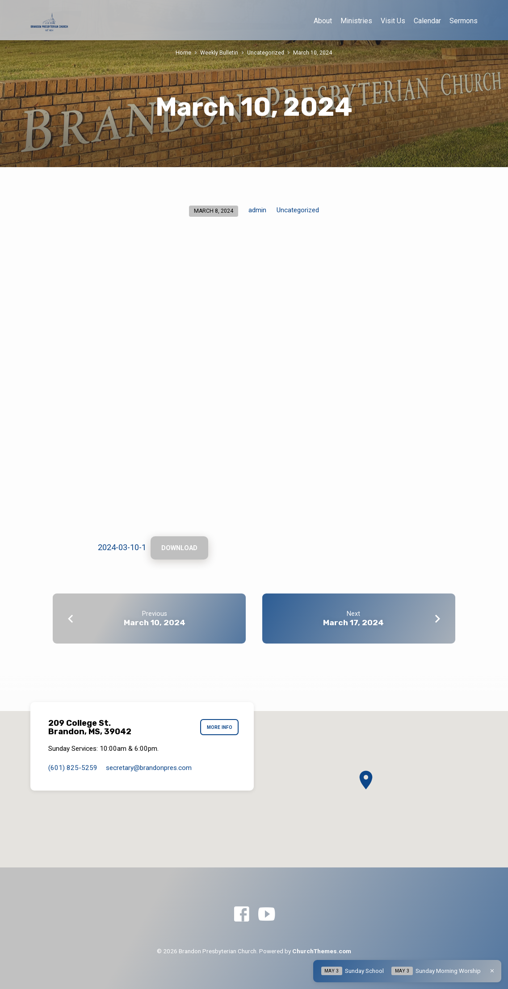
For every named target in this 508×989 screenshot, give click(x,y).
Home (183, 52)
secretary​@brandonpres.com (149, 768)
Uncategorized (265, 52)
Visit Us (393, 21)
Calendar (427, 21)
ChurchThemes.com (321, 951)
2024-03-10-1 (122, 547)
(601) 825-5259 (72, 768)
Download (180, 548)
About (323, 21)
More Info (219, 728)
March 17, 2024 (353, 623)
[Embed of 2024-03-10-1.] (254, 385)
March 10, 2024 (312, 52)
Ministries (356, 21)
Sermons (463, 21)
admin (257, 210)
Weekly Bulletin (219, 52)
